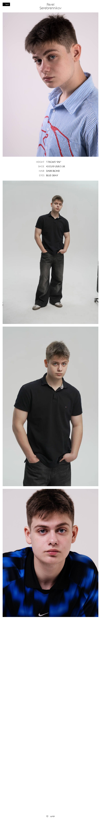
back (7, 4)
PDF (52, 816)
